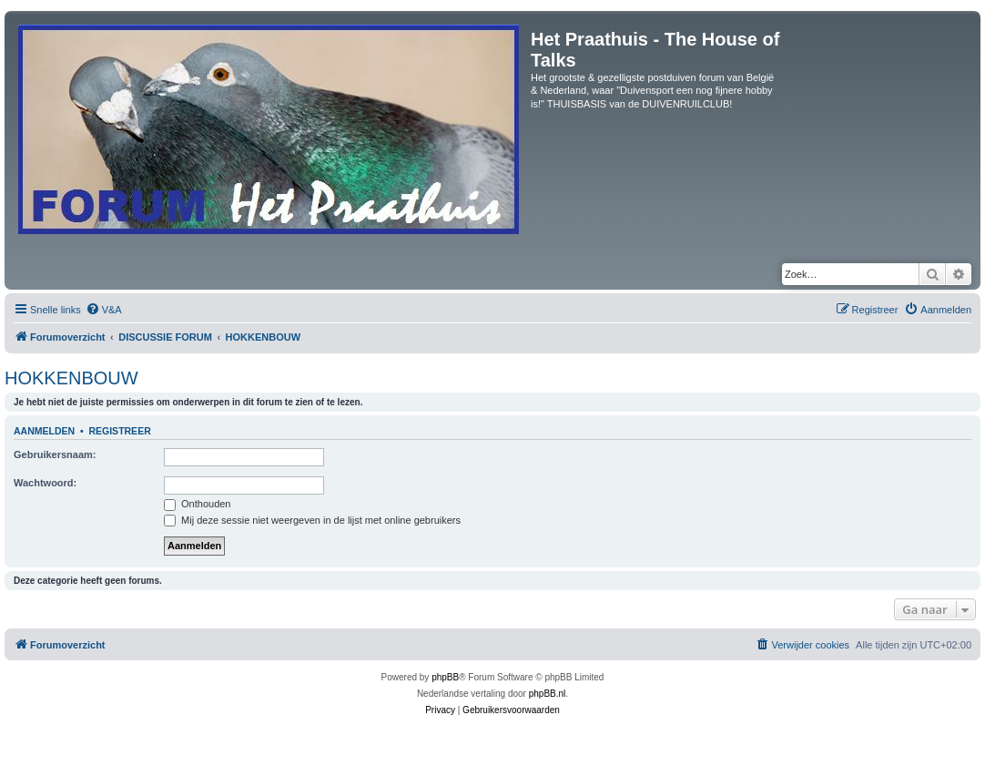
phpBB (445, 677)
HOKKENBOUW (71, 378)
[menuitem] (104, 310)
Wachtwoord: (45, 482)
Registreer (119, 430)
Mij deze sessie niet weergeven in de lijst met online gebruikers (312, 520)
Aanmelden (44, 430)
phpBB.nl (547, 694)
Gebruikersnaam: (55, 454)
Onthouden (197, 503)
